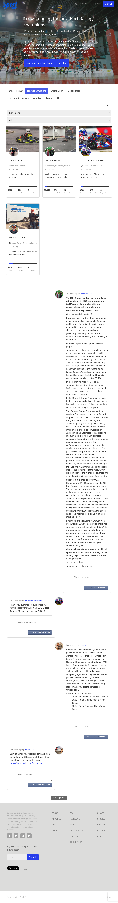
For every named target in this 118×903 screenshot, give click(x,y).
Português (102, 825)
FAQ (72, 813)
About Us (56, 819)
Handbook (75, 819)
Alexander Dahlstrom (33, 600)
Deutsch (101, 830)
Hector (83, 645)
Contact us (75, 825)
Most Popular (16, 90)
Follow (24, 870)
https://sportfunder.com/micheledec (27, 763)
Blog (54, 825)
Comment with (96, 587)
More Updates (59, 798)
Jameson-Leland (87, 293)
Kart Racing (13, 169)
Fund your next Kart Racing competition (46, 63)
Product (56, 830)
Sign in (96, 3)
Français (101, 813)
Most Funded (74, 90)
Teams (49, 98)
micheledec (29, 749)
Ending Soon (57, 90)
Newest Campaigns (36, 90)
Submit (33, 857)
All (58, 98)
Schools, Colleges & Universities (25, 98)
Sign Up (109, 3)
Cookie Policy (76, 842)
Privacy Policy (76, 830)
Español (101, 819)
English (100, 836)
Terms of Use (76, 836)
